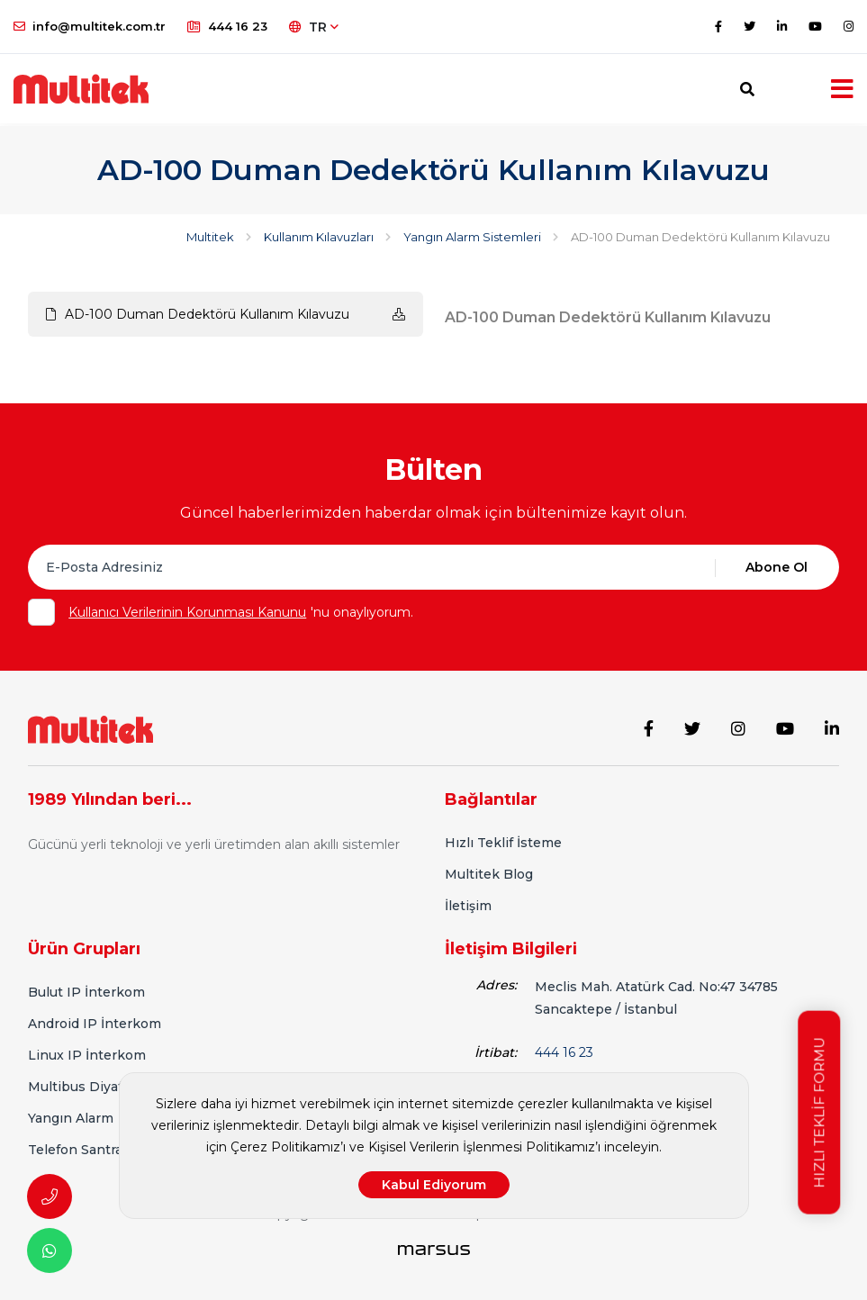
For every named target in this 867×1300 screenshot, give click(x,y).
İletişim (468, 904)
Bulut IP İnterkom (86, 990)
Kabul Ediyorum (434, 1185)
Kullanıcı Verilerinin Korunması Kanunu (187, 612)
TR (314, 27)
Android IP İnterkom (94, 1022)
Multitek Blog (489, 872)
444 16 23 (227, 26)
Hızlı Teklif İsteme (503, 841)
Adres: (496, 983)
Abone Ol (776, 567)
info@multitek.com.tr (90, 26)
